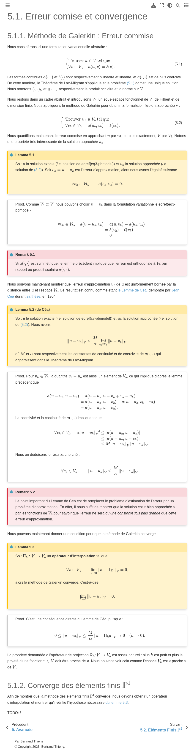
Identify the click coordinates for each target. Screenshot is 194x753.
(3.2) (38, 170)
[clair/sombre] (170, 5)
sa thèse (33, 296)
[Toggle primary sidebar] (7, 5)
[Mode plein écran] (162, 5)
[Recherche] (178, 5)
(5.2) (24, 325)
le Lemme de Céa (132, 290)
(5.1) (130, 83)
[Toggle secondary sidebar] (186, 5)
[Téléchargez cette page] (153, 5)
